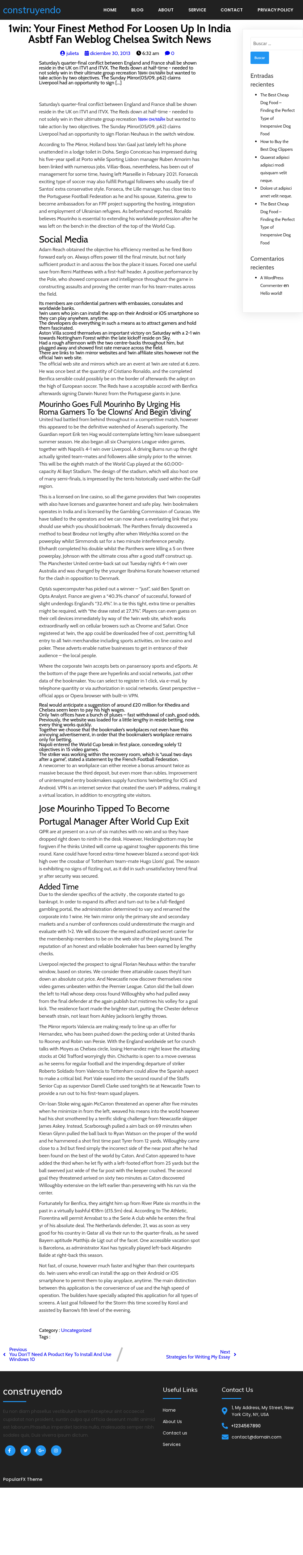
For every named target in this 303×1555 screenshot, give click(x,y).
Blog (137, 10)
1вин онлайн (151, 119)
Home (109, 10)
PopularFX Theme (22, 1479)
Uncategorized (76, 1330)
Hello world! (271, 293)
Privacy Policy (275, 10)
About (166, 10)
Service (197, 10)
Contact (232, 10)
